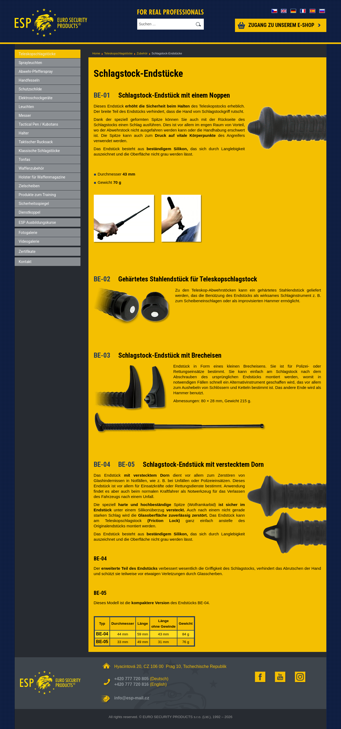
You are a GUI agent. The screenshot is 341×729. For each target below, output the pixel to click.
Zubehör (142, 53)
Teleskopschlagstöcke (118, 53)
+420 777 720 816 (131, 684)
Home (96, 53)
